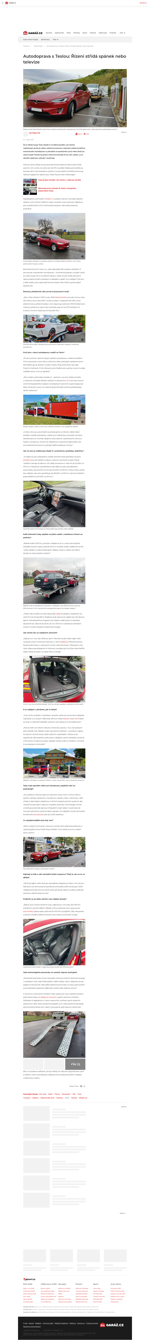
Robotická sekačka (52, 1309)
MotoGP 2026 (97, 1302)
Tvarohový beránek (82, 1291)
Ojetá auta (103, 33)
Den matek (26, 1296)
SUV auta (42, 1094)
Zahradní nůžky (63, 1309)
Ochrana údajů (48, 1323)
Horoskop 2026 (28, 1302)
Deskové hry (83, 1312)
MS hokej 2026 (97, 1293)
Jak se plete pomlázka (47, 1291)
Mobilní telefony (43, 1312)
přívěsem (27, 460)
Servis (85, 33)
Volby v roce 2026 (28, 1288)
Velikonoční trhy (59, 1306)
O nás (25, 1323)
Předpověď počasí (47, 1306)
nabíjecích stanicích (48, 997)
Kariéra (31, 1323)
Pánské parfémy (110, 1312)
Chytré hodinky (99, 1312)
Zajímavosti (59, 33)
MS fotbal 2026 (97, 1299)
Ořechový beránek (81, 1296)
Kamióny (59, 1098)
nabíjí (58, 614)
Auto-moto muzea (30, 39)
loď (76, 719)
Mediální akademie (61, 1323)
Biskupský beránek (81, 1293)
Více (122, 33)
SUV (68, 381)
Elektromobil (60, 297)
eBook (78, 134)
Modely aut (83, 1098)
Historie (93, 33)
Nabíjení (35, 1098)
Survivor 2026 (68, 1306)
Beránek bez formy (81, 1302)
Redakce (38, 1323)
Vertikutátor (42, 1309)
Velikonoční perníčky (64, 1299)
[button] (75, 98)
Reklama (73, 1323)
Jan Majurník (34, 133)
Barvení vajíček (45, 1288)
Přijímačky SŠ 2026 (29, 1291)
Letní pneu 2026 (116, 1288)
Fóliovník (85, 1309)
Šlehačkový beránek (82, 1299)
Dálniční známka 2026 (117, 1291)
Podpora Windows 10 (92, 1306)
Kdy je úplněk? (27, 1299)
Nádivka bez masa (64, 1291)
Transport (26, 1098)
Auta (79, 1094)
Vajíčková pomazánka (65, 1302)
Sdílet (86, 134)
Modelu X (49, 199)
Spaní (50, 1094)
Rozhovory (45, 39)
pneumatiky (28, 911)
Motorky (76, 33)
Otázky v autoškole (116, 1299)
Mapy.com (37, 1306)
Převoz (57, 1094)
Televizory (90, 1312)
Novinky (49, 33)
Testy (69, 33)
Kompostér (72, 1309)
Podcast (113, 33)
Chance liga (96, 1288)
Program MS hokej (99, 1296)
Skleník (79, 1309)
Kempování (66, 1094)
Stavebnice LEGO (53, 1312)
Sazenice (34, 1309)
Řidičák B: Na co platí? (117, 1296)
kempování (39, 815)
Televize (74, 1098)
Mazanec (61, 1296)
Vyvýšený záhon (93, 1309)
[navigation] (2, 3)
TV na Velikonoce (46, 1302)
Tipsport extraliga (98, 1291)
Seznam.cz (143, 3)
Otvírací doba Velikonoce (48, 1296)
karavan (66, 719)
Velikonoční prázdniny (47, 1299)
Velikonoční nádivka (64, 1288)
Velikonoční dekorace (47, 1293)
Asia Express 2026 (79, 1306)
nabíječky (64, 642)
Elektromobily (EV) (47, 1098)
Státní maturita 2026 (29, 1293)
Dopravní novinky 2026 (118, 1293)
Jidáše (60, 1293)
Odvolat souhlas (92, 1323)
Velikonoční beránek (82, 1288)
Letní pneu (74, 1312)
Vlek (74, 1094)
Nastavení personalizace (32, 1326)
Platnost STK (115, 1302)
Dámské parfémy (65, 1312)
